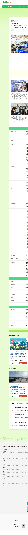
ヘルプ (14, 522)
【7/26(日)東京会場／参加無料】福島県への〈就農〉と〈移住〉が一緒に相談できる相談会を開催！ (18, 354)
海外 (4, 485)
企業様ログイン (15, 526)
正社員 (13, 30)
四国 (4, 478)
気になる (15, 363)
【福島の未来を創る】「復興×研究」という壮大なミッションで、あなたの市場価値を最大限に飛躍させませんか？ (18, 387)
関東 (4, 460)
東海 (4, 467)
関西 (4, 471)
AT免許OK (22, 30)
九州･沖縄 (5, 482)
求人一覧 (10, 6)
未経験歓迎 (17, 30)
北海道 (4, 451)
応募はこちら (22, 363)
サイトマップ (15, 524)
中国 (4, 475)
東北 (4, 457)
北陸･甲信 (5, 464)
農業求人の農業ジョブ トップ (14, 10)
